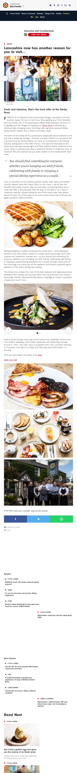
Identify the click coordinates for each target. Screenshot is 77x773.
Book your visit (10, 360)
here (40, 355)
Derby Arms (47, 125)
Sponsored (9, 102)
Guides (58, 14)
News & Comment (28, 14)
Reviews (40, 14)
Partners (66, 14)
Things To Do (49, 14)
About (42, 17)
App (36, 17)
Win (32, 17)
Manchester (9, 771)
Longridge (26, 511)
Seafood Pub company (39, 511)
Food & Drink (15, 14)
